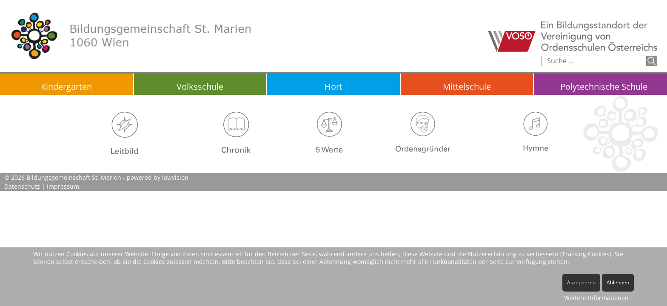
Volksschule (200, 86)
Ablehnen (618, 282)
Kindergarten (66, 86)
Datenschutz (22, 186)
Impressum (63, 186)
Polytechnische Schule (603, 86)
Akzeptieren (581, 282)
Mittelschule (467, 86)
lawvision (175, 177)
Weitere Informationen (596, 298)
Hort (333, 86)
